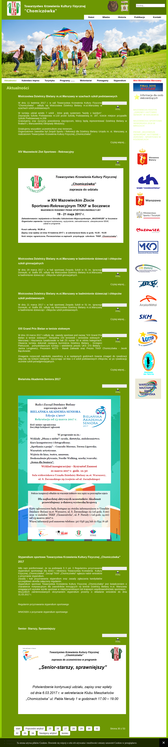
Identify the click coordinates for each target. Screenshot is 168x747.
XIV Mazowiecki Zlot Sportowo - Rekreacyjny (46, 151)
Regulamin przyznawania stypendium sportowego (43, 604)
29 (81, 728)
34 (32, 733)
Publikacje (139, 17)
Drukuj (117, 109)
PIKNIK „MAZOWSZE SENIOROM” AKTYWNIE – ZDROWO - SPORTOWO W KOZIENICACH (147, 136)
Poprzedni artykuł (34, 728)
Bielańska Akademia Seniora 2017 (39, 379)
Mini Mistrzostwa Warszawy (147, 80)
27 (65, 728)
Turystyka (50, 80)
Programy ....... (67, 80)
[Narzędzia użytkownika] (114, 103)
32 (17, 733)
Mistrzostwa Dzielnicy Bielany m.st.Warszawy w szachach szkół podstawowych (67, 96)
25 (50, 728)
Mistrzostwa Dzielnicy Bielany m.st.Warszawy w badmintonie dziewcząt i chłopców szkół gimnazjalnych (70, 261)
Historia (122, 17)
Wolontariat (86, 80)
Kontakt (157, 17)
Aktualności (10, 80)
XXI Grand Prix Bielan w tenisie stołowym (44, 328)
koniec (65, 733)
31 (97, 728)
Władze (106, 17)
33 (25, 733)
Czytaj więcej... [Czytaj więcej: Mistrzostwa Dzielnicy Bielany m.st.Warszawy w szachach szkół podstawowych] (118, 142)
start (18, 728)
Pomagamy (102, 80)
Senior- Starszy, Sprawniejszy (36, 628)
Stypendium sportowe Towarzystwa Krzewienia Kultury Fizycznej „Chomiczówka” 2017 (69, 559)
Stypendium (120, 80)
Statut (91, 17)
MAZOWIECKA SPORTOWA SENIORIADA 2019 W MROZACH (147, 123)
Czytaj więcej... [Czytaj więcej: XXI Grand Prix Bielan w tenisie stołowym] (118, 369)
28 (73, 728)
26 (57, 728)
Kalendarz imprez (31, 80)
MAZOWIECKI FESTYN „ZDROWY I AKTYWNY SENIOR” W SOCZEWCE (146, 112)
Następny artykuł (47, 733)
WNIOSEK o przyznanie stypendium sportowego (43, 612)
